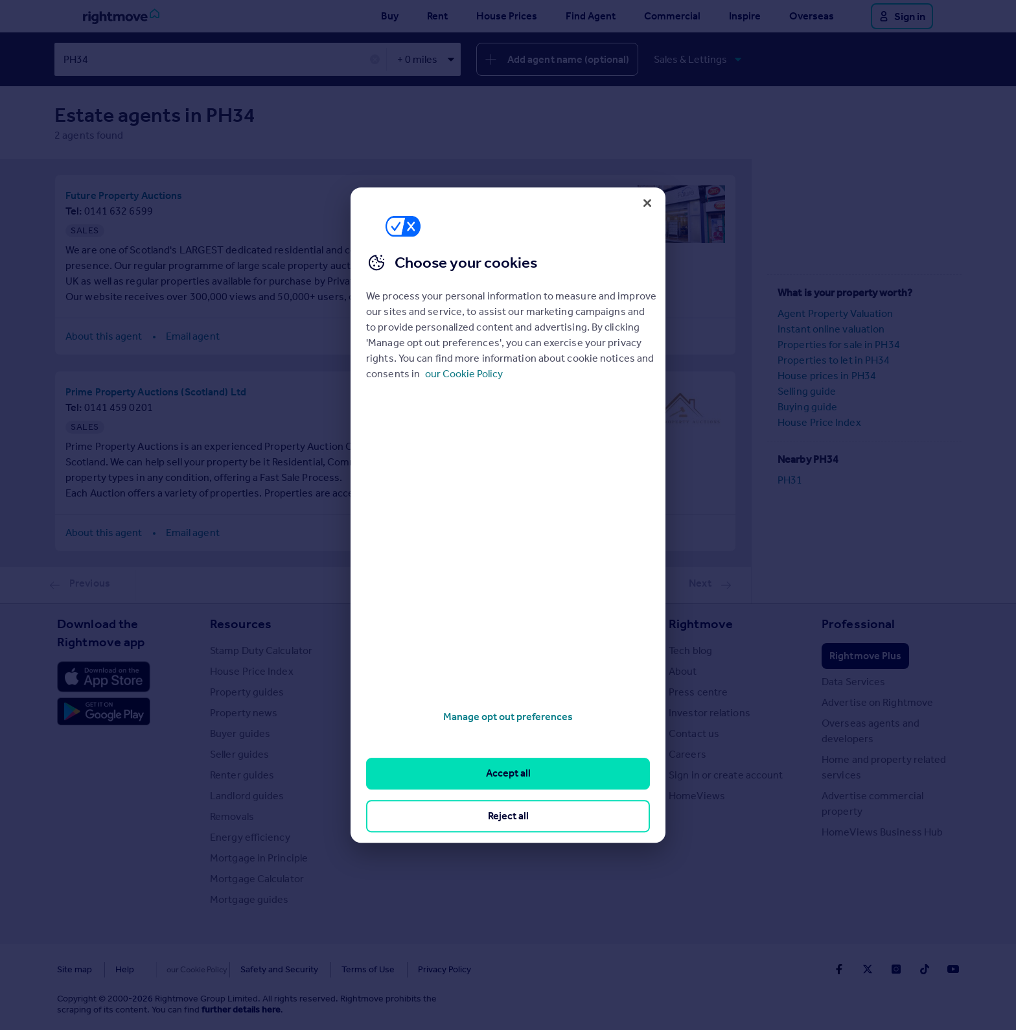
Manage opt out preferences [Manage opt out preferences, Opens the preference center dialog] (508, 716)
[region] (508, 515)
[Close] (647, 203)
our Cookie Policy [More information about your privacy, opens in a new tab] (464, 374)
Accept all (508, 773)
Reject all (508, 816)
